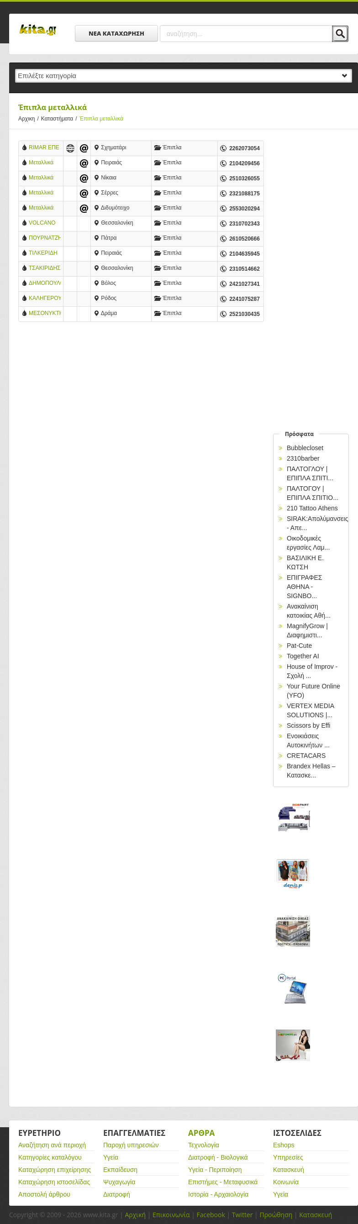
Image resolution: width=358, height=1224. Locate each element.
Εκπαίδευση (120, 1169)
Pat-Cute (299, 645)
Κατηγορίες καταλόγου (50, 1157)
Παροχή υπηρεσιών (131, 1145)
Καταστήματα (60, 119)
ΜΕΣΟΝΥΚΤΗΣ (45, 313)
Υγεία (110, 1157)
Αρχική (135, 1214)
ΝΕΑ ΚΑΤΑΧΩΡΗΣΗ (116, 33)
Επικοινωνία (171, 1214)
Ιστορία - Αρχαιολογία (218, 1194)
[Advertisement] (141, 404)
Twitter (242, 1214)
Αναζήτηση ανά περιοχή (52, 1145)
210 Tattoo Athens (312, 508)
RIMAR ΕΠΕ (44, 147)
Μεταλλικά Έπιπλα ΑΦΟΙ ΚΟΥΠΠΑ (41, 163)
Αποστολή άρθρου (44, 1194)
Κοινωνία (286, 1182)
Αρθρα (201, 1133)
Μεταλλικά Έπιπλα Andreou (41, 193)
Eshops (284, 1145)
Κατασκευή (288, 1169)
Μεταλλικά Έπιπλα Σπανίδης (41, 178)
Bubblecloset (305, 448)
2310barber (303, 458)
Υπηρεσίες (288, 1157)
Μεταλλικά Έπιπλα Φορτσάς (41, 208)
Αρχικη (29, 119)
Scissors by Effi (308, 725)
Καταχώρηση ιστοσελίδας (54, 1182)
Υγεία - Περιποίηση (215, 1169)
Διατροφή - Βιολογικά (218, 1157)
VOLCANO (42, 223)
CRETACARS (306, 755)
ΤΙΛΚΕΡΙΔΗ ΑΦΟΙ (43, 253)
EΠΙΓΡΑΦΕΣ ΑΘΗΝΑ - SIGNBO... (304, 586)
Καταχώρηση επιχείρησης (54, 1169)
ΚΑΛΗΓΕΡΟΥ (45, 298)
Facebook (210, 1214)
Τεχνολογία (203, 1145)
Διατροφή (116, 1194)
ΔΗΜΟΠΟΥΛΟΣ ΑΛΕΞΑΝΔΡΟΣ (45, 284)
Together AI (303, 656)
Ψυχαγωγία (119, 1182)
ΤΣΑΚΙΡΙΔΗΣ (45, 268)
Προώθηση (275, 1214)
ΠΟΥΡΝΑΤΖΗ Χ (45, 238)
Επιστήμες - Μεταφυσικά (223, 1182)
